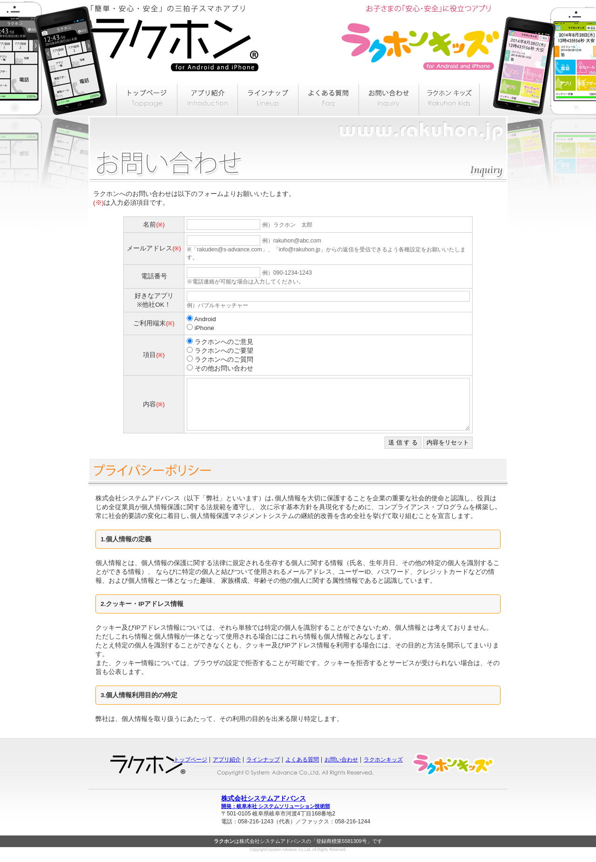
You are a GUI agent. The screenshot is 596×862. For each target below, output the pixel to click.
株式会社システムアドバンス (298, 812)
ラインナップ (263, 769)
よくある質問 (302, 769)
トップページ (190, 769)
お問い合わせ (341, 769)
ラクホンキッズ (383, 769)
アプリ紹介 (227, 769)
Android (205, 319)
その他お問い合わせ (224, 368)
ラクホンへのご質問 (224, 359)
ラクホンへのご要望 (224, 350)
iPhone (204, 327)
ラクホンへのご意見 (224, 341)
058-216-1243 (255, 831)
